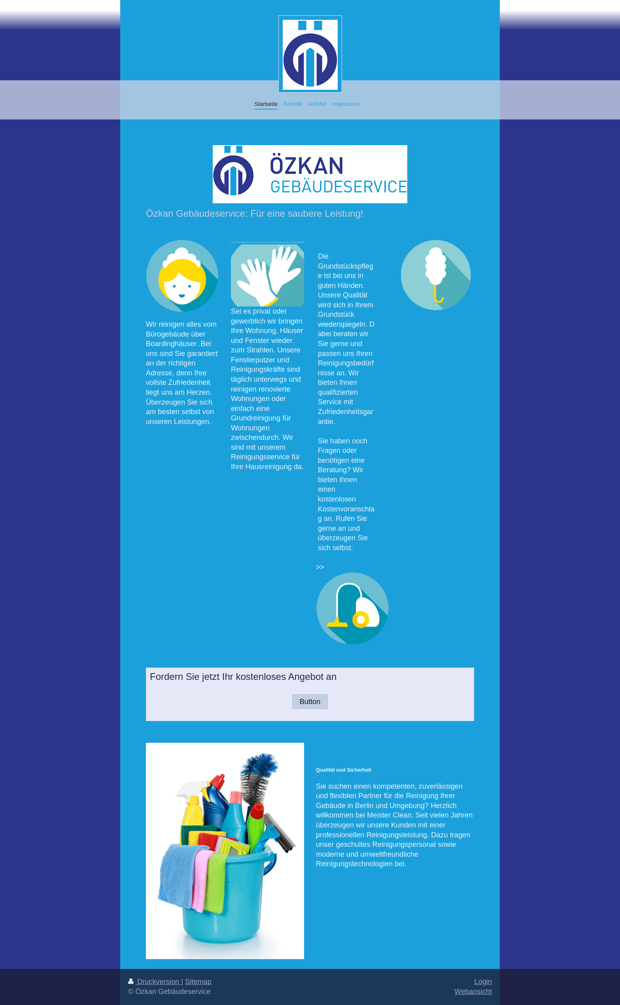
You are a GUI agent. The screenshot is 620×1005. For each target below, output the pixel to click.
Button (310, 702)
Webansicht (473, 992)
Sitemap (198, 982)
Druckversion (154, 982)
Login (483, 982)
